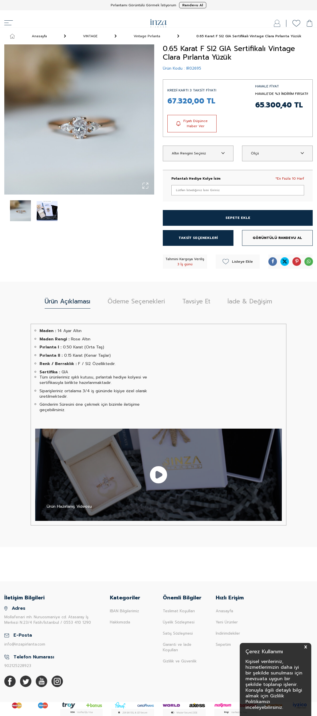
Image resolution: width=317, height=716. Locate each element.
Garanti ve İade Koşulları (177, 647)
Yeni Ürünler (227, 622)
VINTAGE (90, 36)
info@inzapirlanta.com (24, 644)
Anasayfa (28, 36)
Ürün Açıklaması (67, 301)
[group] (79, 119)
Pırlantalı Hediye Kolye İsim (196, 178)
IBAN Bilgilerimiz (124, 611)
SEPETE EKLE (237, 217)
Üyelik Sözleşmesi (179, 622)
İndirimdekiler (228, 633)
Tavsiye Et (196, 301)
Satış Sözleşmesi (178, 633)
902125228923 (17, 665)
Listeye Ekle (237, 261)
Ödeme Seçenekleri (136, 301)
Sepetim (223, 644)
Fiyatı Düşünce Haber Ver (192, 123)
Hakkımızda (120, 622)
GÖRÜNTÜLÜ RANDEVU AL (277, 237)
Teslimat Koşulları (179, 611)
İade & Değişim (249, 301)
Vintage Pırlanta (147, 36)
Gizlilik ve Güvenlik (180, 661)
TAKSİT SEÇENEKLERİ (198, 237)
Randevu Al (192, 5)
